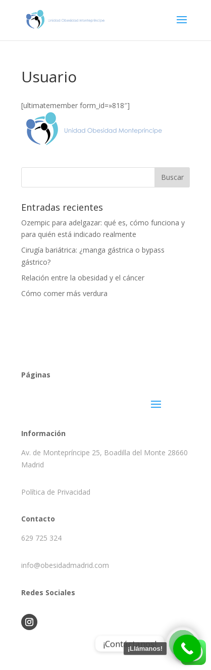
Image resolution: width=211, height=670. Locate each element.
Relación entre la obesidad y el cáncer (82, 277)
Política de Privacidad (55, 492)
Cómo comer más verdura (64, 293)
